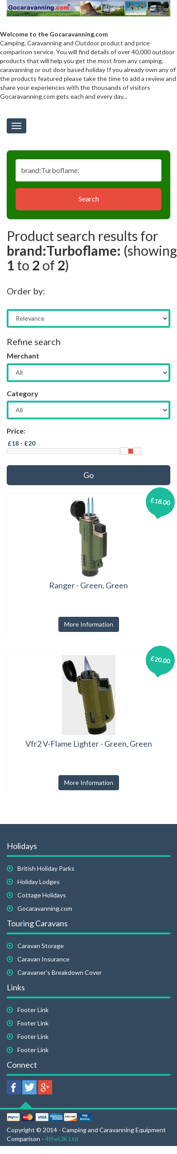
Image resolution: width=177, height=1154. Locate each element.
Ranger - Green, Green (88, 585)
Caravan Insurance (43, 959)
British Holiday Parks (45, 868)
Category (22, 393)
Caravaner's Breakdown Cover (59, 972)
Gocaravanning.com (44, 908)
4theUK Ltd (61, 1138)
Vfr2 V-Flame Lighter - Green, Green (88, 743)
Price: (16, 430)
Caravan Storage (40, 945)
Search (88, 198)
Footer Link (33, 1009)
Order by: (26, 291)
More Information (88, 624)
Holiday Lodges (38, 881)
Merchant (23, 355)
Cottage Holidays (41, 895)
